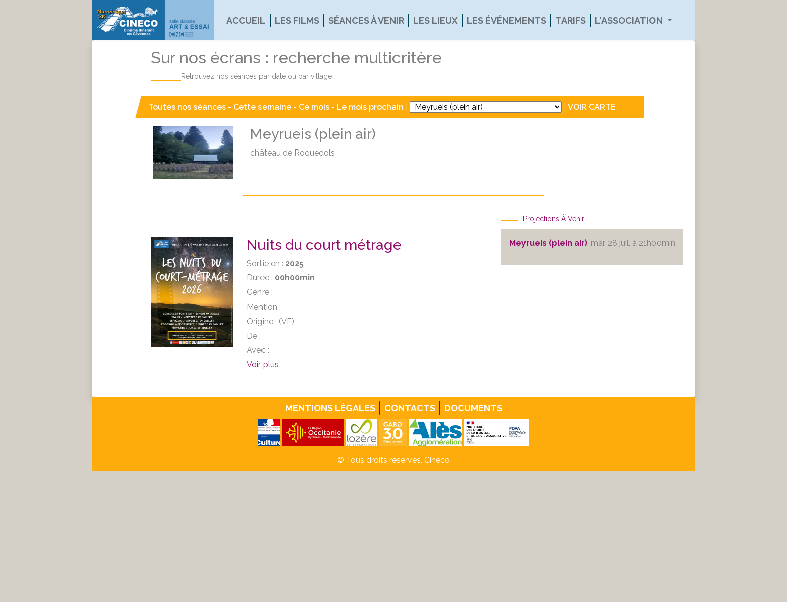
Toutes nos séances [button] (188, 107)
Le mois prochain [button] (370, 107)
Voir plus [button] (263, 364)
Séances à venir (366, 20)
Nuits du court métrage (324, 245)
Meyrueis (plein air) (548, 243)
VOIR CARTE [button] (592, 107)
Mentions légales (330, 408)
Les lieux (435, 20)
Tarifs (570, 20)
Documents (473, 408)
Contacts (409, 408)
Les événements (506, 20)
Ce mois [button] (314, 107)
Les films (297, 20)
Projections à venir (553, 219)
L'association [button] (630, 20)
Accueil (246, 20)
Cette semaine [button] (262, 107)
